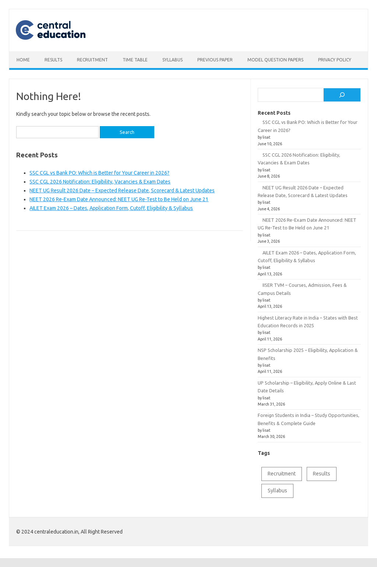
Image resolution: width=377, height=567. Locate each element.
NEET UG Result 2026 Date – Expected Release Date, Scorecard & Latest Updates (122, 190)
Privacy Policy (334, 59)
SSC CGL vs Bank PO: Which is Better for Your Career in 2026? (99, 173)
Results (53, 59)
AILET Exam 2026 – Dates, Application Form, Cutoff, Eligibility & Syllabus (111, 208)
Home (23, 59)
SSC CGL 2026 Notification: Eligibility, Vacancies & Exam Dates (99, 182)
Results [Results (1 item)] (321, 474)
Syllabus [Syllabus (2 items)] (277, 490)
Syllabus (172, 59)
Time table (135, 59)
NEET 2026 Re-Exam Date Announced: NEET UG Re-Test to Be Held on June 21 (118, 199)
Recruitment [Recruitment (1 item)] (282, 474)
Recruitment (92, 59)
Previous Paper (215, 59)
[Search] (342, 95)
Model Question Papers (275, 59)
